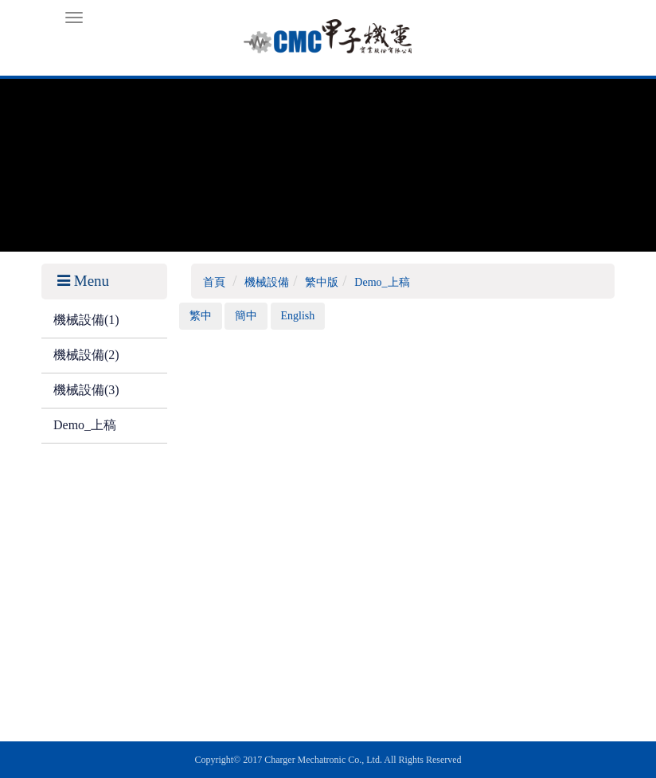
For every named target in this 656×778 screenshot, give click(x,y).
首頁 (214, 282)
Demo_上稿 (84, 425)
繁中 (200, 316)
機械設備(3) (86, 390)
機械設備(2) (86, 355)
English (298, 316)
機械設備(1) (86, 319)
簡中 (246, 316)
